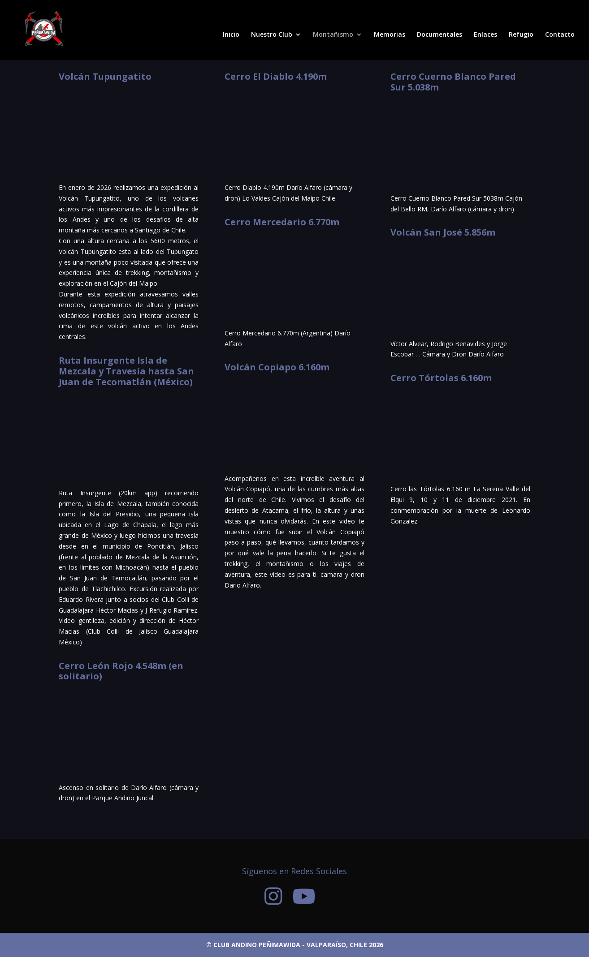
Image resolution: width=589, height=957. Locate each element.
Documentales (439, 35)
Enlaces (485, 35)
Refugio (521, 35)
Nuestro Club (271, 35)
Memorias (389, 35)
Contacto (560, 35)
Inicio (231, 35)
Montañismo (333, 35)
